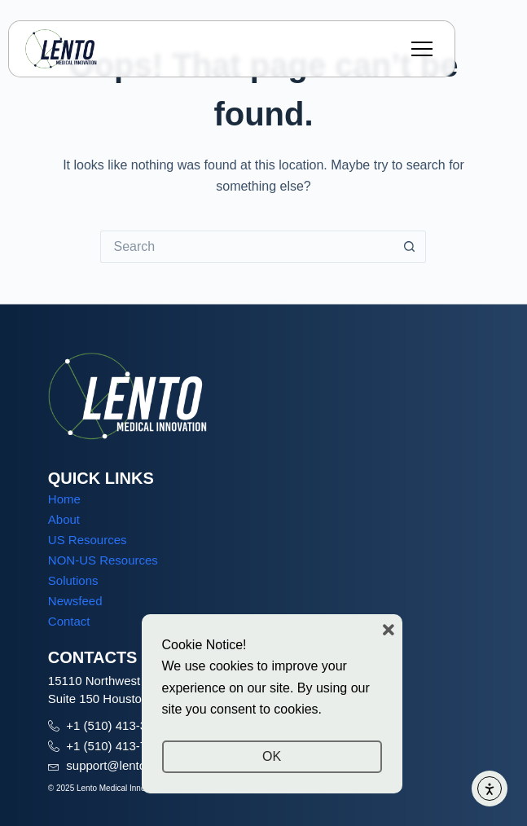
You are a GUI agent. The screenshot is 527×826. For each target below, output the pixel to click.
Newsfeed (75, 601)
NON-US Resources (103, 560)
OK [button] (271, 756)
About (64, 519)
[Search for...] (246, 247)
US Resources (87, 540)
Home (64, 499)
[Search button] (409, 247)
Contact (69, 621)
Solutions (73, 580)
